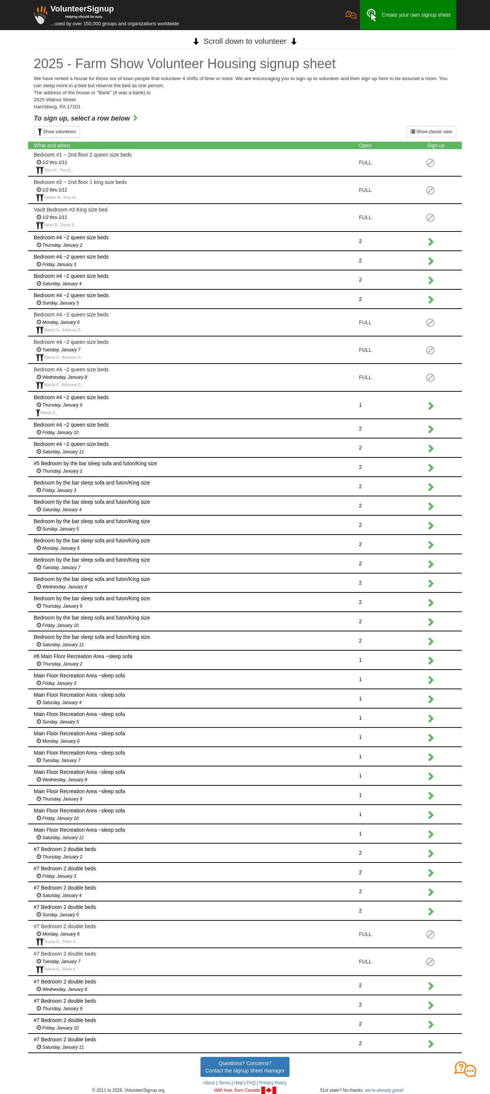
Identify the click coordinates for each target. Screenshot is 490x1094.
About (209, 1082)
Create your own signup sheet (408, 15)
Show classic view (431, 131)
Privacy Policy (273, 1082)
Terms (224, 1082)
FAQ (251, 1082)
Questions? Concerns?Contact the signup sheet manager (245, 1067)
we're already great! (384, 1090)
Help (238, 1082)
